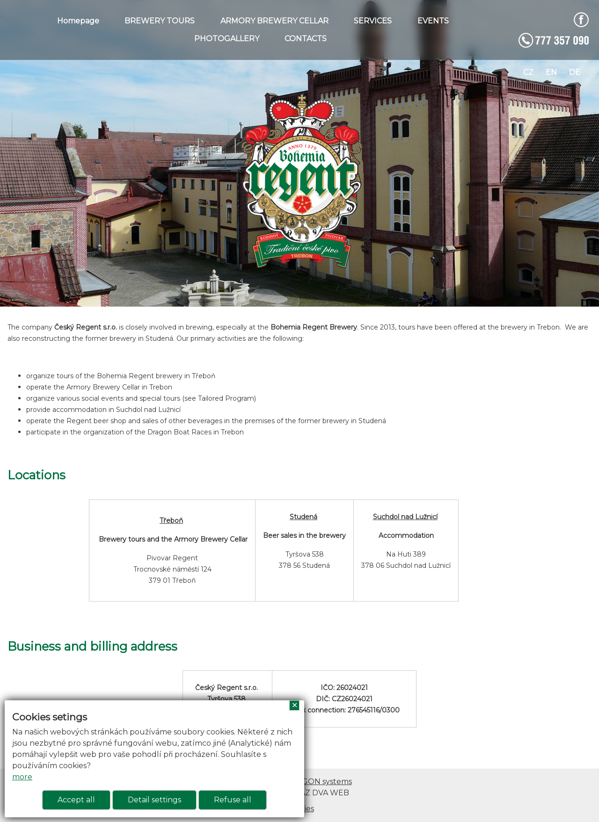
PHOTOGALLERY (226, 38)
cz (528, 72)
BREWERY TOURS (159, 20)
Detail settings (154, 799)
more (22, 776)
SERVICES (373, 20)
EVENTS (433, 20)
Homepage (78, 20)
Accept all (76, 799)
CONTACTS (306, 38)
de (574, 72)
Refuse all (232, 799)
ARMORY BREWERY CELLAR (274, 20)
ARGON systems (321, 781)
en (551, 72)
